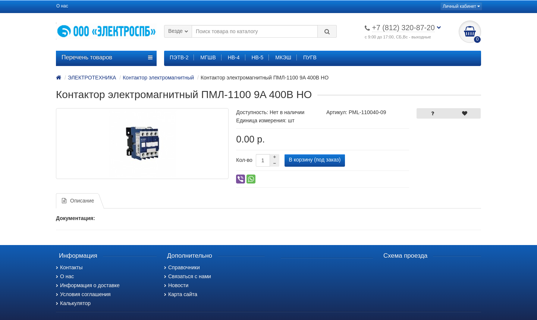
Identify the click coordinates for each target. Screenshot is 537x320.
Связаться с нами (187, 276)
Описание (78, 201)
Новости (176, 285)
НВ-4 (234, 57)
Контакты (69, 267)
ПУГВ (310, 57)
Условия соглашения (83, 294)
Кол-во (244, 160)
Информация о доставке (88, 285)
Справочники (182, 267)
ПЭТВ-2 (179, 57)
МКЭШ (283, 57)
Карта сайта (180, 294)
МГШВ (208, 57)
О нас (62, 6)
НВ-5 (257, 57)
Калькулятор (73, 303)
